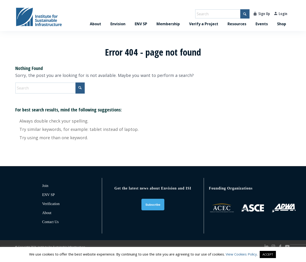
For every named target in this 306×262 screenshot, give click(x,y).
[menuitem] (95, 19)
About (46, 213)
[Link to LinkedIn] (266, 246)
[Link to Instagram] (273, 246)
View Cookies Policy (241, 254)
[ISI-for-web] (38, 19)
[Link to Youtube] (287, 246)
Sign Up (264, 13)
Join (45, 186)
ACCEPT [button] (267, 254)
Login (283, 13)
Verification (51, 204)
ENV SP (48, 195)
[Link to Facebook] (280, 246)
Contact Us (50, 222)
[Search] (222, 14)
